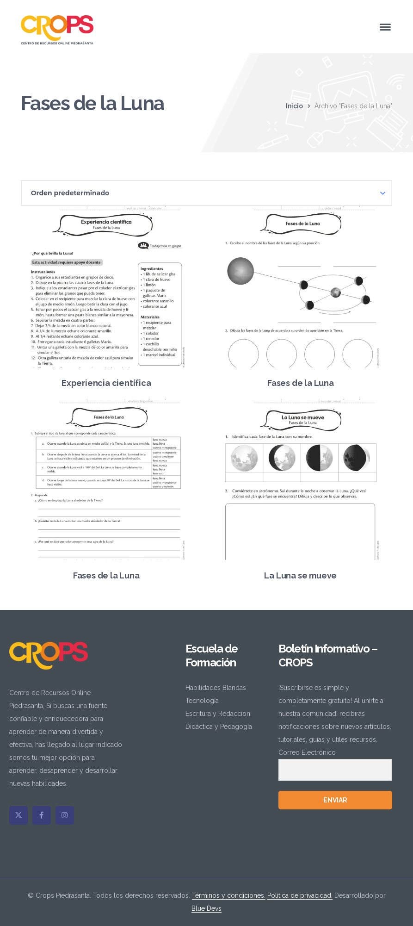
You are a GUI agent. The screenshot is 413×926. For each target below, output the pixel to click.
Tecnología (202, 700)
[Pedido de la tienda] (207, 193)
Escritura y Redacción (217, 713)
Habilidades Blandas (215, 687)
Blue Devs (206, 908)
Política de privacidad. (300, 895)
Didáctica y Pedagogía (218, 726)
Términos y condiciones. (228, 895)
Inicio (294, 106)
